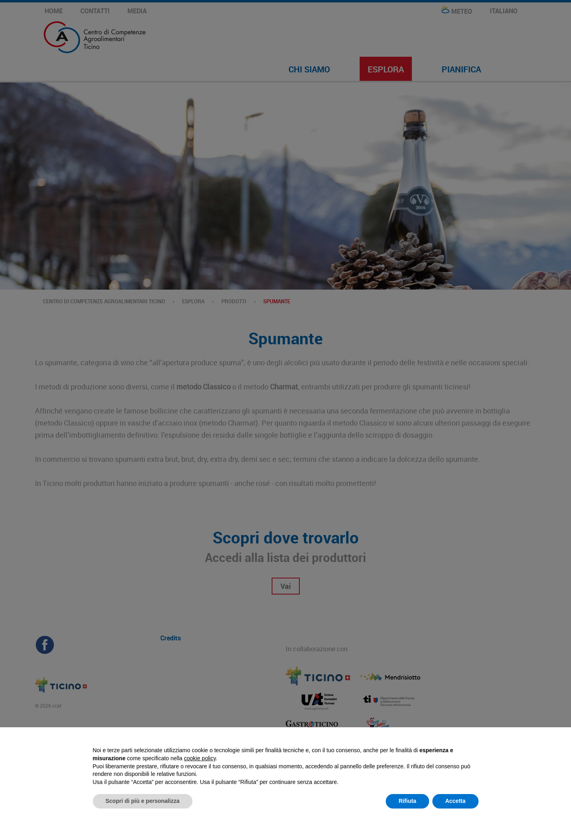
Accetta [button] (455, 801)
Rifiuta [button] (407, 801)
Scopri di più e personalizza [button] (143, 801)
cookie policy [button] (200, 758)
